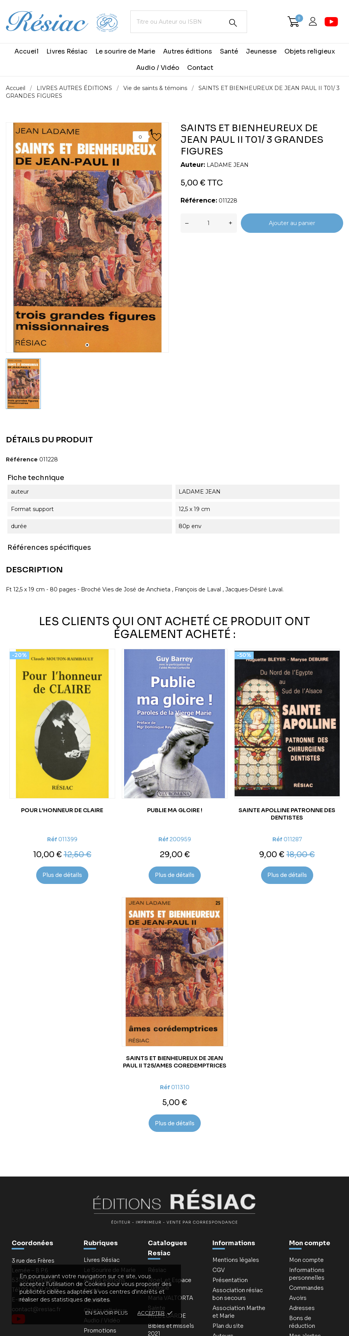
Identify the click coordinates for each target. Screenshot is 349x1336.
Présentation (230, 1280)
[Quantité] (209, 223)
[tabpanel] (87, 237)
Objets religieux (309, 51)
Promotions (100, 1330)
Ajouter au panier (292, 223)
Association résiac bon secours (237, 1294)
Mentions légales (235, 1259)
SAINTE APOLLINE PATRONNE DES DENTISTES (287, 814)
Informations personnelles (306, 1274)
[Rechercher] (233, 23)
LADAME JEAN (228, 164)
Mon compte (309, 1243)
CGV (218, 1270)
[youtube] (331, 21)
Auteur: (193, 164)
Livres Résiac (67, 51)
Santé (229, 51)
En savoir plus (106, 1313)
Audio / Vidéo (157, 68)
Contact (200, 68)
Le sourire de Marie (125, 51)
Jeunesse (261, 51)
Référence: (199, 200)
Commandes (306, 1287)
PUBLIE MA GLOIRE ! (174, 810)
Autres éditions (187, 51)
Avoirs (298, 1297)
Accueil (26, 51)
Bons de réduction (302, 1322)
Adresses (302, 1308)
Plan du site (228, 1325)
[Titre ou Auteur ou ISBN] (188, 21)
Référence (22, 459)
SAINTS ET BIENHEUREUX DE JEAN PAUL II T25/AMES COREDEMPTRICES (174, 1062)
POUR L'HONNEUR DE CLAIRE (62, 810)
